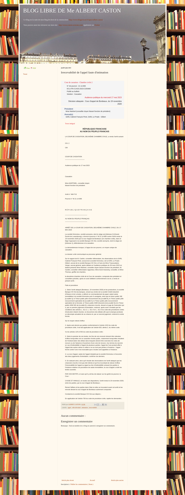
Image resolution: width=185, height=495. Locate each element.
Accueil (92, 480)
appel (69, 407)
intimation (85, 407)
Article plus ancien (117, 480)
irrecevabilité (93, 407)
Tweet (25, 74)
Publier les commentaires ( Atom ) (82, 484)
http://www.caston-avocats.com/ (71, 25)
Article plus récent (68, 480)
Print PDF (30, 68)
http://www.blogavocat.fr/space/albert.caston (86, 20)
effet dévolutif (76, 407)
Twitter (97, 25)
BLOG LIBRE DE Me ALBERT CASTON (72, 10)
